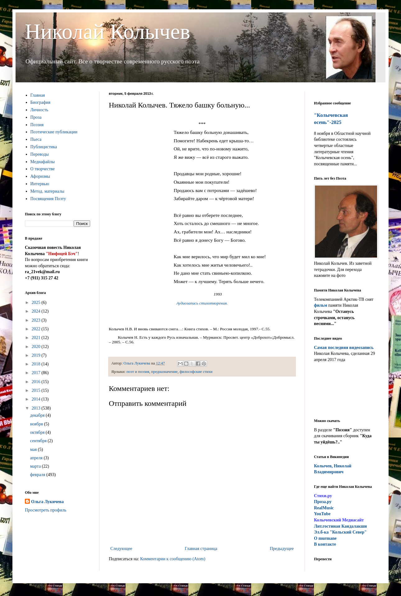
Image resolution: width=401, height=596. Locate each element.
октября (38, 432)
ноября (37, 424)
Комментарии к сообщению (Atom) (172, 559)
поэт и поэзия (138, 371)
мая (34, 449)
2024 (37, 311)
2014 (37, 399)
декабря (38, 415)
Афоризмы (40, 176)
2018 (37, 364)
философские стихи (196, 371)
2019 (37, 355)
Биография (40, 102)
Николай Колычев (107, 32)
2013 (37, 408)
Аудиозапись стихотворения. (202, 303)
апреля (37, 458)
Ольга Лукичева (47, 501)
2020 (37, 346)
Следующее (121, 548)
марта (36, 466)
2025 (37, 302)
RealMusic (324, 508)
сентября (39, 440)
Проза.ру (322, 501)
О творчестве (42, 169)
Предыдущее (282, 548)
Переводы (39, 154)
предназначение (164, 371)
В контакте (325, 544)
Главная (37, 95)
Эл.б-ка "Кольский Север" (340, 532)
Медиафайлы (42, 161)
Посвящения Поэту (48, 198)
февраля (38, 474)
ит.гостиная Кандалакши (340, 526)
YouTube (322, 513)
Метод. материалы (47, 191)
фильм (320, 305)
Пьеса (36, 139)
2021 (37, 337)
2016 (37, 381)
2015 (37, 390)
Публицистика (43, 146)
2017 (37, 372)
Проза (36, 117)
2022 (37, 329)
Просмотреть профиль (45, 510)
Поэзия (37, 124)
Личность (39, 110)
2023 (37, 320)
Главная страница (201, 548)
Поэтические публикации (54, 132)
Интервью (39, 183)
